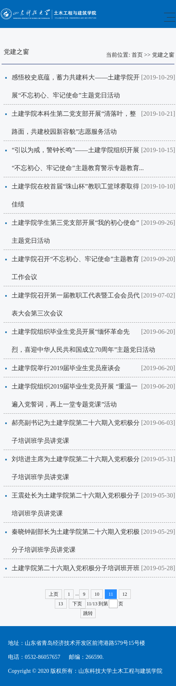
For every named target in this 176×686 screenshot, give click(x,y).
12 (124, 594)
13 (60, 604)
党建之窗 (163, 55)
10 (96, 594)
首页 (137, 55)
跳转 (88, 613)
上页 (53, 594)
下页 (77, 604)
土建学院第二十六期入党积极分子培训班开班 (76, 568)
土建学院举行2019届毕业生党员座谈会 (70, 368)
